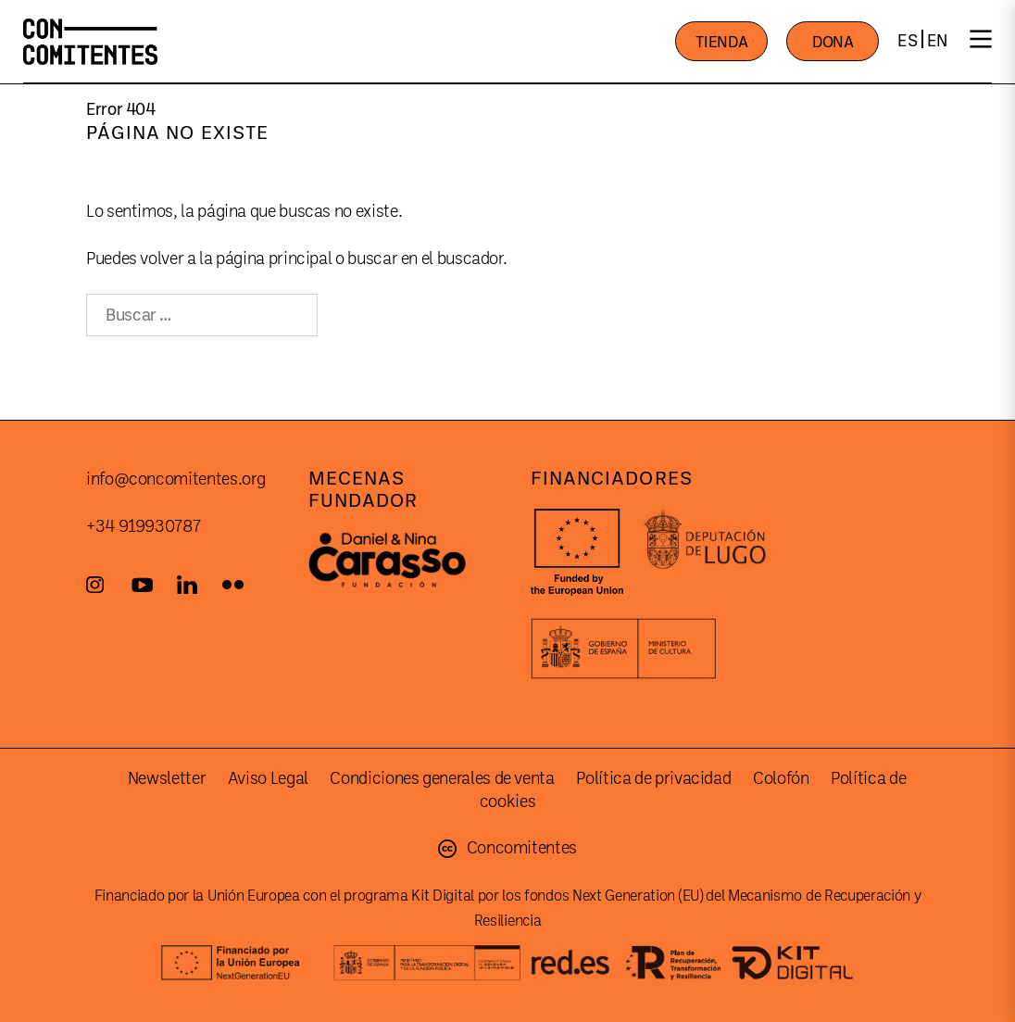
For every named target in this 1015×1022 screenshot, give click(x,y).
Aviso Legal (268, 778)
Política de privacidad (653, 778)
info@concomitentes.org (176, 479)
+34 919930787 (143, 526)
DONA (833, 42)
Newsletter (167, 778)
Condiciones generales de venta (442, 778)
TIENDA (721, 42)
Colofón (780, 778)
